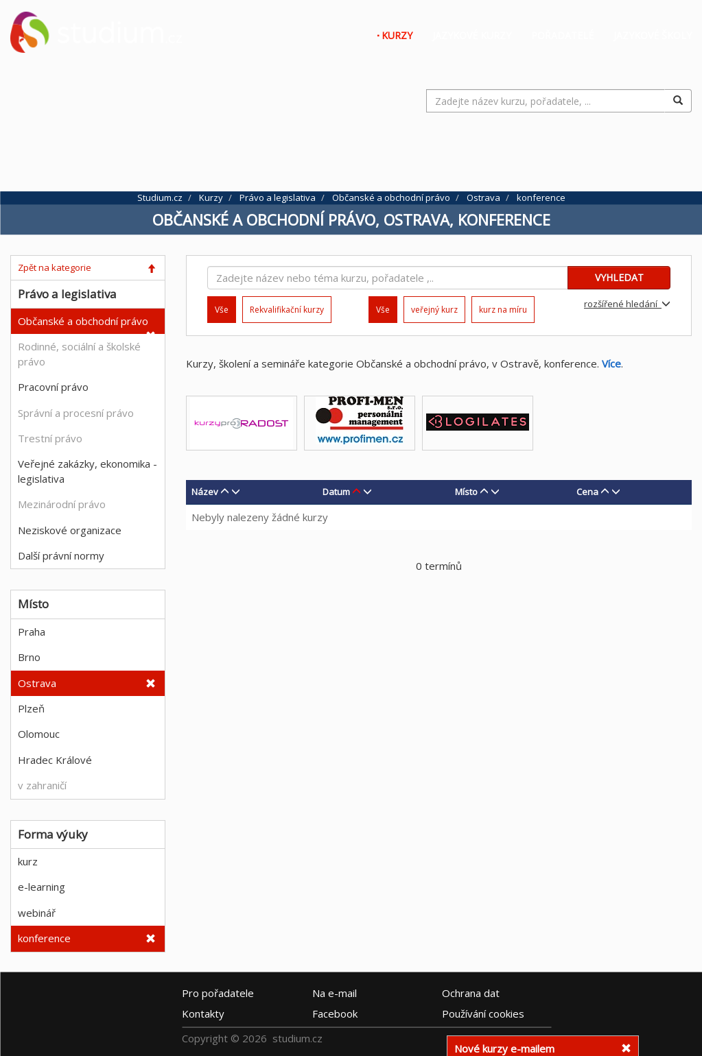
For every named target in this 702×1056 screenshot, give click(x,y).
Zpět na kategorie (54, 267)
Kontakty (203, 1013)
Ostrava (37, 683)
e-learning (41, 886)
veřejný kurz (434, 309)
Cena (587, 491)
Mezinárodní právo (62, 504)
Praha (31, 631)
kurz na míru (503, 309)
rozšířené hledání (627, 304)
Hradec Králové (55, 760)
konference (44, 938)
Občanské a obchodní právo (83, 321)
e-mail (334, 993)
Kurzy (397, 35)
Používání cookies (483, 1013)
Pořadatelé (562, 35)
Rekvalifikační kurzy (287, 309)
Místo (466, 491)
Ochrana (471, 993)
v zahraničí (42, 785)
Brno (29, 657)
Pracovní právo (53, 387)
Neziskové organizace (69, 530)
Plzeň (31, 708)
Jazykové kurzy (471, 35)
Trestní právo (50, 438)
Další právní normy (61, 555)
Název (204, 491)
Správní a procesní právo (76, 413)
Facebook (335, 1013)
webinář (37, 913)
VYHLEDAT (619, 277)
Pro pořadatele (218, 993)
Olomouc (39, 734)
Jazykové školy (652, 35)
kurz (28, 861)
